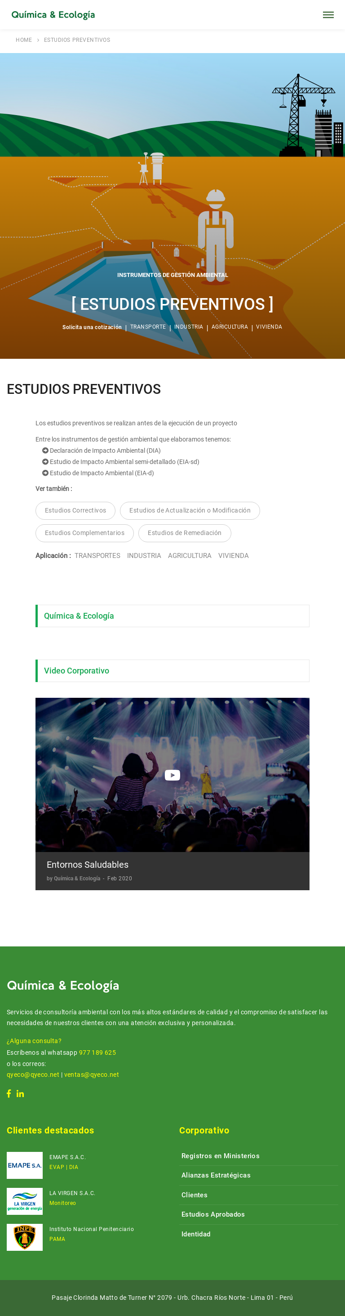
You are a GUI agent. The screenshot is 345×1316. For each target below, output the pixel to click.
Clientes (194, 1195)
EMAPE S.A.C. (67, 1157)
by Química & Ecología (74, 878)
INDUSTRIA (188, 327)
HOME (24, 40)
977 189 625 (97, 1052)
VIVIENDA (269, 327)
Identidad (195, 1234)
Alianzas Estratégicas (216, 1175)
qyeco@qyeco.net (33, 1074)
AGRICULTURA (230, 327)
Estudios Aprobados (213, 1214)
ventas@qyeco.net (91, 1074)
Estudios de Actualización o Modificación (190, 510)
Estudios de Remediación (185, 532)
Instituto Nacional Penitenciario (91, 1229)
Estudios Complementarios (84, 532)
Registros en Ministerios (220, 1156)
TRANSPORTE (148, 327)
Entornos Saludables (87, 864)
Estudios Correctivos (75, 510)
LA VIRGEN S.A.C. (72, 1193)
